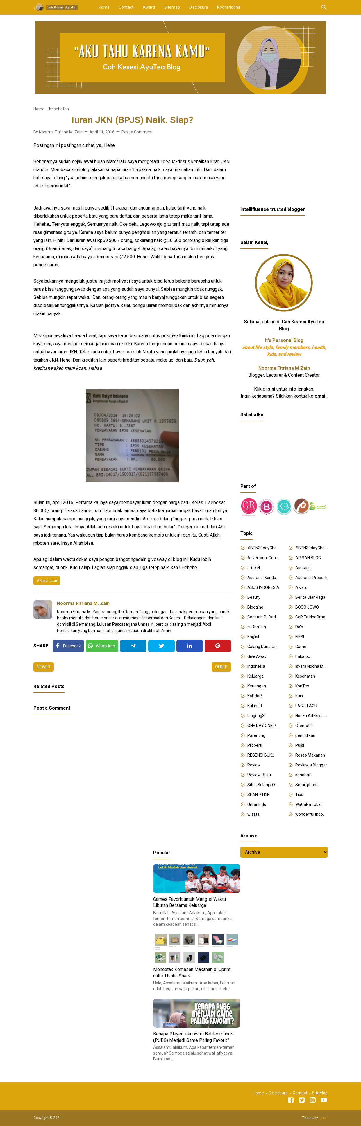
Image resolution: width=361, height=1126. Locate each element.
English (253, 636)
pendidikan (305, 735)
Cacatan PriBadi (262, 617)
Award (149, 7)
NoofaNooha (228, 7)
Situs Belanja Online (263, 784)
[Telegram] (133, 646)
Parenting (256, 735)
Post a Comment (137, 132)
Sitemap (172, 7)
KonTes (302, 686)
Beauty (253, 597)
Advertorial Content (263, 557)
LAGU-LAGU (306, 705)
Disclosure (198, 7)
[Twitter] (102, 646)
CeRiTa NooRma (310, 617)
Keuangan (256, 686)
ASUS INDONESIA (263, 587)
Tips (299, 794)
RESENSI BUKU (260, 755)
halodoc (302, 656)
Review (254, 765)
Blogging (255, 607)
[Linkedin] (189, 646)
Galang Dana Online (263, 646)
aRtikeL (254, 567)
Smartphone (307, 784)
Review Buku (259, 775)
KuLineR (254, 705)
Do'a (299, 627)
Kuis (299, 696)
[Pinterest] (218, 646)
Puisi (299, 745)
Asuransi (303, 567)
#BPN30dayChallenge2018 (263, 548)
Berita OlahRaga (310, 597)
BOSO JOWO (307, 607)
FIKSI (299, 636)
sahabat (302, 775)
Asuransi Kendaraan (263, 577)
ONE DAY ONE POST (263, 725)
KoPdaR (254, 696)
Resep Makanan (310, 755)
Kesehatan (48, 581)
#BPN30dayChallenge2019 (311, 548)
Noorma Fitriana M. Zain (83, 603)
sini (271, 389)
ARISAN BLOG (308, 557)
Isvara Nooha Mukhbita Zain (311, 666)
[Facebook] (68, 646)
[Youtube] (324, 1101)
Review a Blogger (311, 765)
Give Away (257, 656)
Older (221, 667)
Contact (126, 7)
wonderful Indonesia (311, 814)
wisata (253, 814)
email (320, 396)
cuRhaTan (256, 627)
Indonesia (256, 666)
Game (300, 646)
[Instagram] (313, 1101)
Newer (43, 667)
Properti (254, 745)
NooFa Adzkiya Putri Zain (311, 715)
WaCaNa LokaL (309, 804)
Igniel (323, 1118)
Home (104, 7)
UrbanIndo (256, 804)
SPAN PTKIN (258, 794)
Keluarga (255, 676)
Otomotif (303, 725)
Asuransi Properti (311, 577)
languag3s (257, 715)
